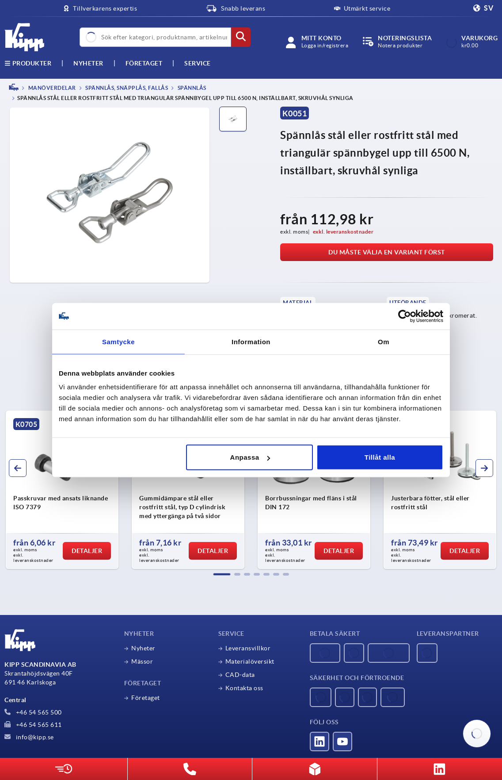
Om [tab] (383, 341)
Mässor (142, 661)
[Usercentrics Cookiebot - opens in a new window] (404, 316)
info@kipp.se (29, 737)
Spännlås (191, 88)
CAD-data (240, 674)
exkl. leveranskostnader (343, 231)
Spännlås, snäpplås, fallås (126, 88)
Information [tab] (251, 341)
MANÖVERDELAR (51, 88)
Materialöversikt (249, 661)
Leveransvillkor (248, 648)
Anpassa (250, 457)
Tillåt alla (380, 457)
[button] (222, 574)
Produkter (27, 63)
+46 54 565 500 (33, 712)
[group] (62, 490)
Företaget (144, 63)
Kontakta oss (244, 688)
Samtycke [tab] (118, 341)
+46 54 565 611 (33, 724)
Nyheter (143, 648)
